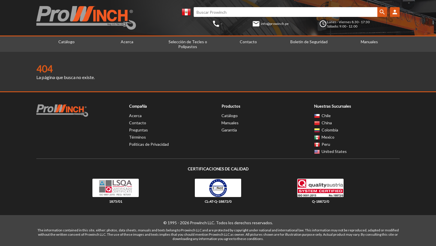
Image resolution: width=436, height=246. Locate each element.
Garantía (229, 129)
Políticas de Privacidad (149, 144)
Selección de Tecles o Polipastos (188, 44)
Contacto (248, 41)
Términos (137, 137)
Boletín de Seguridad (309, 41)
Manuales (369, 41)
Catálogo (66, 41)
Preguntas (138, 129)
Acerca (127, 41)
